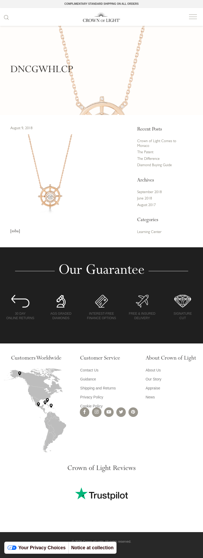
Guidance (88, 379)
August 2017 (146, 205)
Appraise (153, 388)
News (150, 397)
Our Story (154, 379)
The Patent (145, 152)
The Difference (148, 159)
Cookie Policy (91, 406)
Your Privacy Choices (36, 547)
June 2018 (144, 199)
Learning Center (149, 232)
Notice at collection (92, 547)
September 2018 (149, 192)
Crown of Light (101, 17)
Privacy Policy (91, 397)
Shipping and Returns (98, 388)
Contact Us (89, 370)
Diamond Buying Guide (154, 165)
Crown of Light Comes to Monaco (156, 143)
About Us (153, 370)
